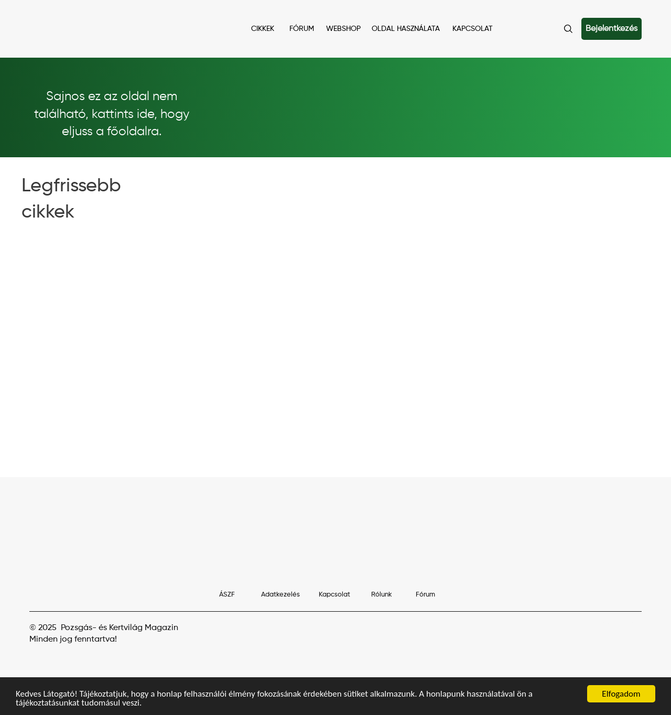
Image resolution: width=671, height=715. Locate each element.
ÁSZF (227, 594)
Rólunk (381, 594)
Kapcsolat (334, 594)
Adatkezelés (280, 594)
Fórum (425, 594)
